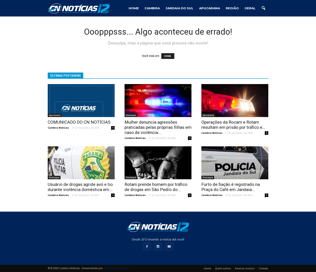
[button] (263, 8)
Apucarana (209, 8)
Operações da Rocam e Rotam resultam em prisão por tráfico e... (233, 125)
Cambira (152, 8)
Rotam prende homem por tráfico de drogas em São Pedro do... (156, 187)
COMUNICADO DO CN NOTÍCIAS (79, 122)
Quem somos (223, 268)
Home (207, 268)
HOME (134, 8)
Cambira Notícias (58, 127)
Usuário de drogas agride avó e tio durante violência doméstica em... (80, 187)
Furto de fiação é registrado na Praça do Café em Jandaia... (230, 187)
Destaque (131, 115)
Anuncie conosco (245, 268)
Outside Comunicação (116, 268)
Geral (250, 8)
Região (232, 8)
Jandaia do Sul (179, 8)
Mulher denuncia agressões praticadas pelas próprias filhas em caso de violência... (158, 127)
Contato (263, 268)
